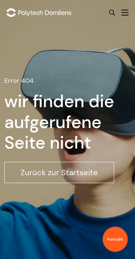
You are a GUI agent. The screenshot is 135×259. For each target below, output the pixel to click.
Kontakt (115, 239)
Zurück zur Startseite (59, 172)
